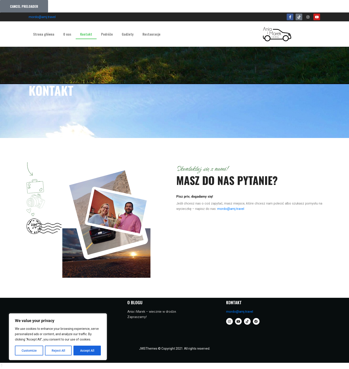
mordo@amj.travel (42, 17)
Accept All (87, 350)
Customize (29, 350)
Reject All (58, 350)
